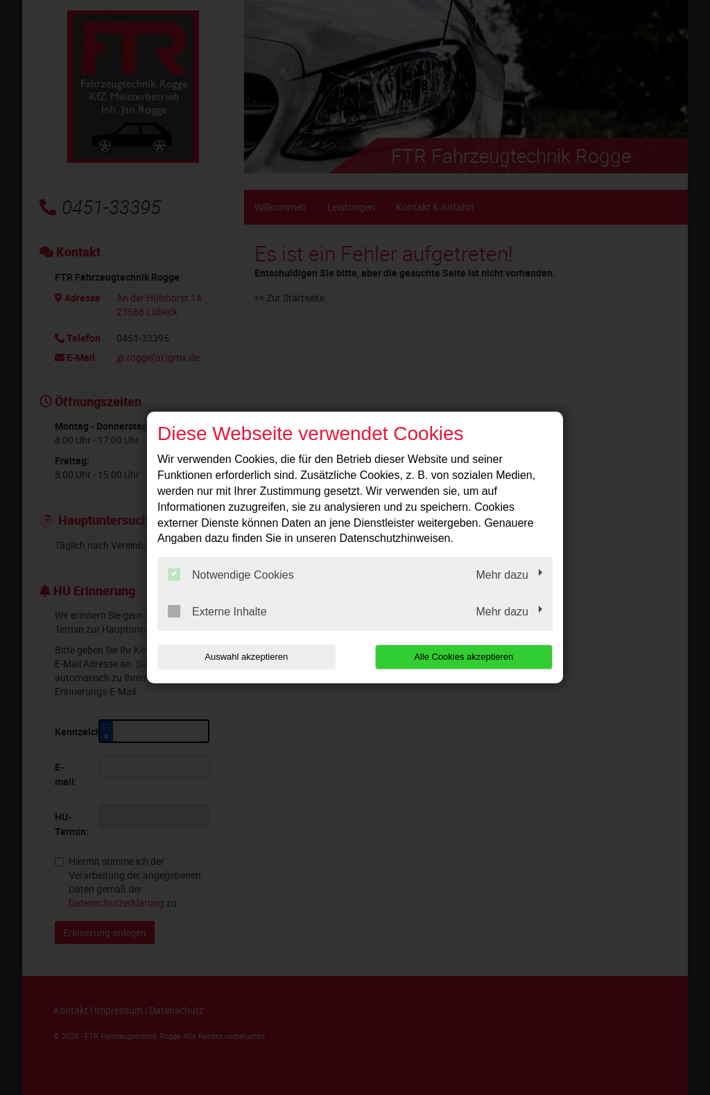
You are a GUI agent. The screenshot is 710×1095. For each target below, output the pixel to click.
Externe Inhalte (217, 611)
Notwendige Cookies (231, 574)
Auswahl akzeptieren (246, 656)
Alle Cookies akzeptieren (463, 656)
